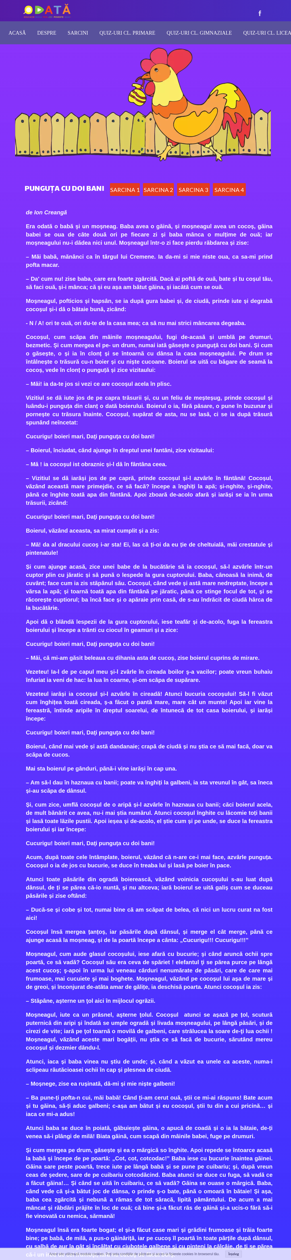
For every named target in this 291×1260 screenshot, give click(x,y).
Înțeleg (233, 1254)
